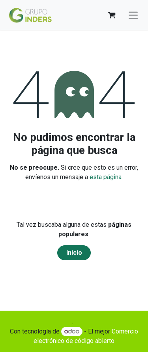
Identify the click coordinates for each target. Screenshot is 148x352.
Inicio (74, 252)
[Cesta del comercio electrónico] (112, 15)
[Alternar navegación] (133, 15)
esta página (106, 177)
